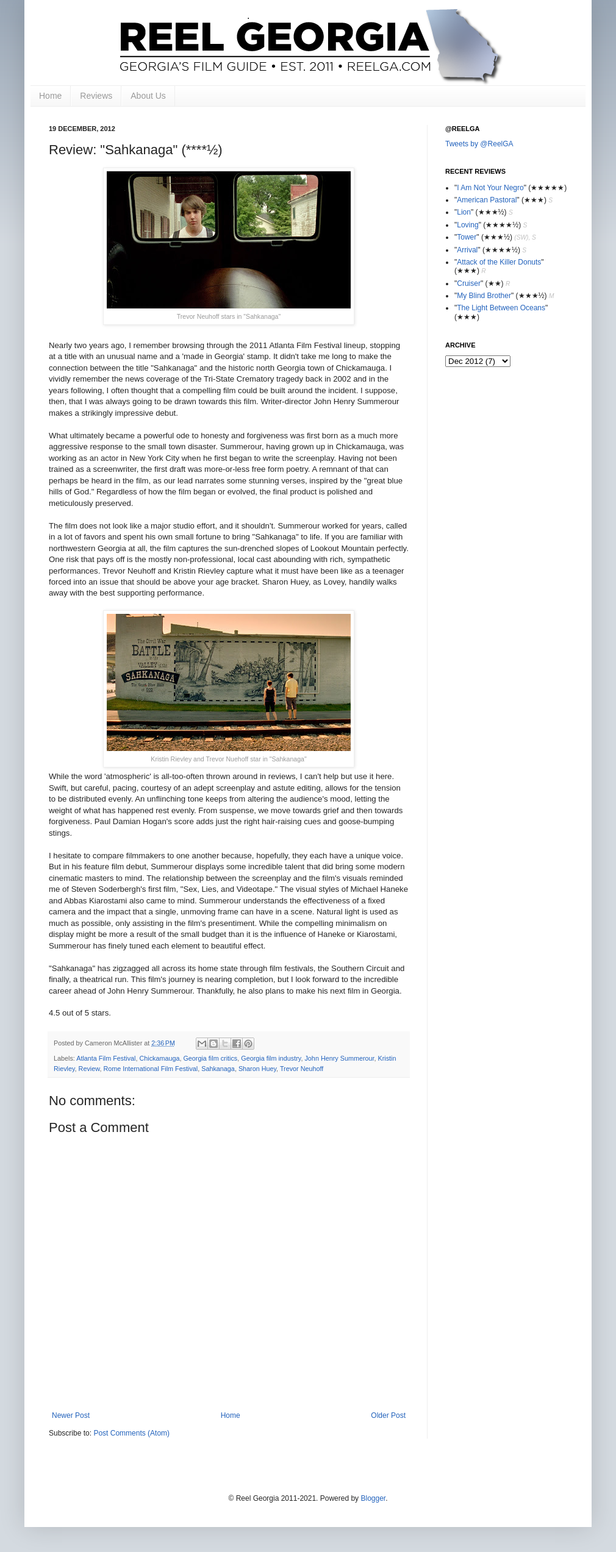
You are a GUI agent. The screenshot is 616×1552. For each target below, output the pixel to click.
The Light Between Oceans (501, 308)
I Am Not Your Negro (490, 187)
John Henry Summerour (339, 1058)
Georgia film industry (271, 1058)
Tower (466, 237)
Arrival (467, 250)
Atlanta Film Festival (105, 1058)
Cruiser (469, 283)
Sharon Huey (257, 1068)
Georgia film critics (210, 1058)
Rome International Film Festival (150, 1068)
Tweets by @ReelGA (479, 144)
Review (89, 1068)
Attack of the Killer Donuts (499, 262)
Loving (467, 225)
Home (50, 96)
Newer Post (71, 1415)
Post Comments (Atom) (131, 1433)
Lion (464, 212)
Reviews (96, 96)
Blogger (372, 1498)
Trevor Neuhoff (301, 1068)
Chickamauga (159, 1058)
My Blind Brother (484, 295)
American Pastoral (487, 200)
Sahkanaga (218, 1068)
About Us (148, 96)
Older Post (388, 1415)
